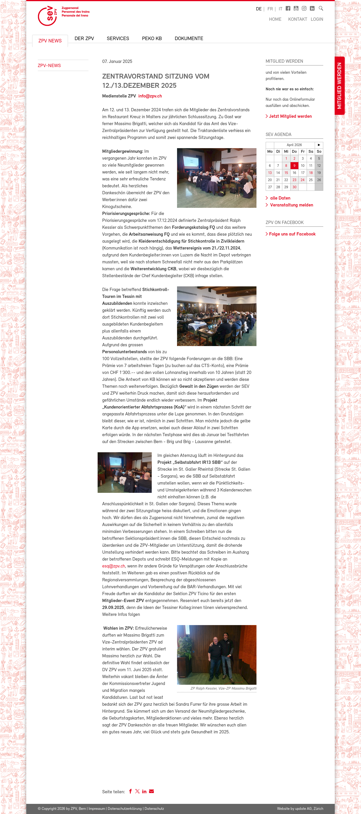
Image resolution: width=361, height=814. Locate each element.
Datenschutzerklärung (125, 809)
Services (118, 38)
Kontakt (297, 19)
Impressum (97, 809)
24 (303, 180)
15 (286, 173)
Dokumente (189, 38)
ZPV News (50, 41)
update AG (303, 809)
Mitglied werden (339, 85)
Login (317, 19)
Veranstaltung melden (291, 205)
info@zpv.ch (150, 96)
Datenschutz (154, 809)
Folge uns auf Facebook (292, 234)
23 (294, 180)
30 (294, 187)
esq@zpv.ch (113, 566)
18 (311, 173)
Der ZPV (84, 38)
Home (275, 19)
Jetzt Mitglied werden (290, 116)
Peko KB (152, 38)
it (280, 9)
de (259, 9)
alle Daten (279, 198)
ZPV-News (49, 65)
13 (270, 173)
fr (270, 9)
